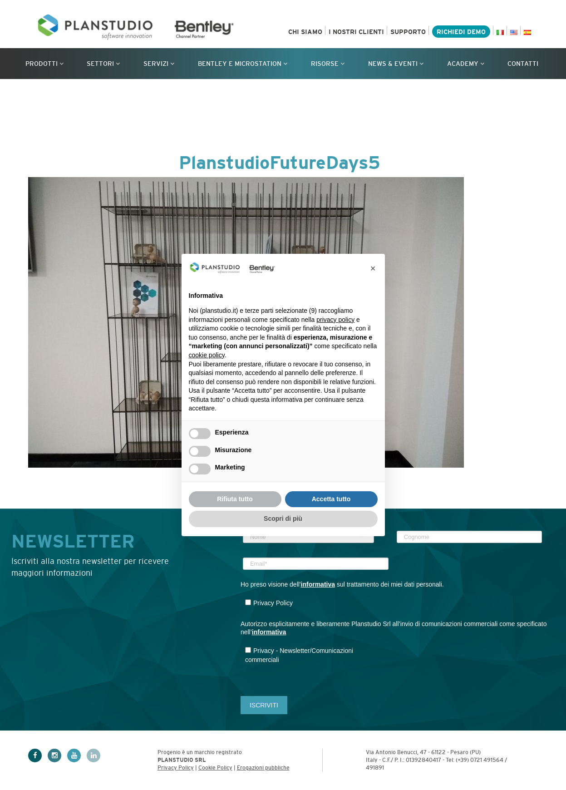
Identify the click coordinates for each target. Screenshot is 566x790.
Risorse (328, 63)
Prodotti (44, 63)
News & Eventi (395, 63)
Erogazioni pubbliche (263, 768)
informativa (318, 584)
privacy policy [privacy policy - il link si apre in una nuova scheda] (335, 319)
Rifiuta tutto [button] (235, 499)
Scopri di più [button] (283, 518)
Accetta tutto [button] (331, 499)
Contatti (522, 63)
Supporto (408, 31)
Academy (465, 63)
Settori (103, 63)
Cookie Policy (215, 768)
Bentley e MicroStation (242, 63)
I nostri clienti (356, 31)
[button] (373, 268)
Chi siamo (305, 31)
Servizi (158, 63)
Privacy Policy (175, 768)
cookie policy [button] (207, 355)
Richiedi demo (461, 31)
